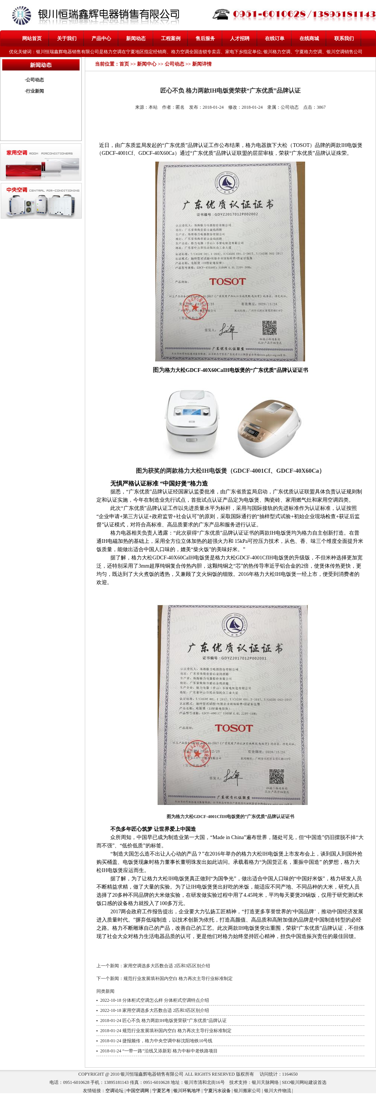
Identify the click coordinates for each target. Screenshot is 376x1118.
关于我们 (67, 38)
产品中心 (101, 38)
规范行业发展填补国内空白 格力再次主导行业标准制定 (178, 978)
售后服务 (205, 38)
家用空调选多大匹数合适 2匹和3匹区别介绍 (166, 965)
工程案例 (170, 38)
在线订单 (274, 38)
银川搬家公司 (247, 1090)
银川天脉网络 (265, 1082)
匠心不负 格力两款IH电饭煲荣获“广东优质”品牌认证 (174, 1020)
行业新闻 (35, 91)
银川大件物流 (277, 1090)
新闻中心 (146, 64)
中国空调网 (137, 1090)
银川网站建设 (303, 1082)
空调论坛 (114, 1090)
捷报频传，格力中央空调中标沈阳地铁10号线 (167, 1040)
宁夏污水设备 (217, 1090)
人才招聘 (240, 38)
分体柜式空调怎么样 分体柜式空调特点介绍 (165, 1000)
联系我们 (344, 38)
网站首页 (32, 38)
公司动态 (35, 79)
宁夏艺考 (161, 1090)
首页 (124, 64)
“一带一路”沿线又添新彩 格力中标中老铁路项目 (170, 1051)
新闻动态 (136, 38)
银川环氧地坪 (186, 1090)
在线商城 (309, 38)
